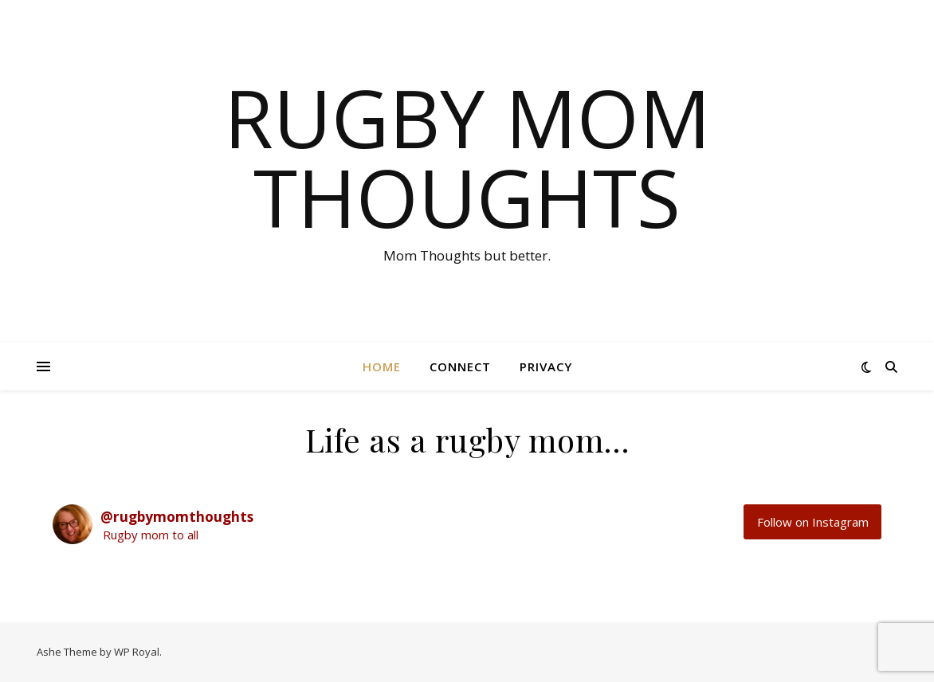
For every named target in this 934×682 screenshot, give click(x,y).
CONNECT (460, 366)
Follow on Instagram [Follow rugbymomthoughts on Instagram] (813, 522)
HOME (382, 366)
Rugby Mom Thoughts (467, 157)
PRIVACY (546, 366)
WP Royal (136, 652)
